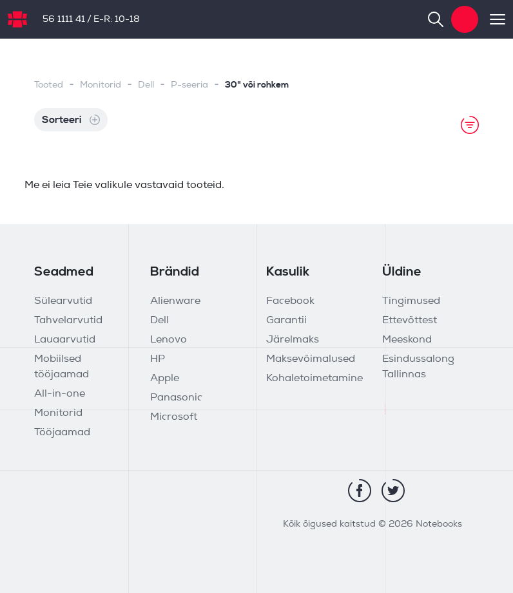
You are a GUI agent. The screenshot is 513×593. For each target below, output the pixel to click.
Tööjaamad (62, 433)
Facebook (290, 301)
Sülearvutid (63, 301)
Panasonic (176, 398)
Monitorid (100, 85)
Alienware (175, 301)
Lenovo (168, 340)
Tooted (48, 85)
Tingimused (411, 301)
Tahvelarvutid (68, 320)
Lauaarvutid (64, 340)
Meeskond (407, 340)
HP (157, 359)
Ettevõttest (409, 320)
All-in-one (59, 394)
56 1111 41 (64, 19)
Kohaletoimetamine (314, 378)
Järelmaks (292, 340)
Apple (164, 378)
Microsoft (173, 417)
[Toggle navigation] (491, 19)
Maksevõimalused (310, 359)
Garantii (286, 320)
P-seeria (189, 85)
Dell (146, 85)
